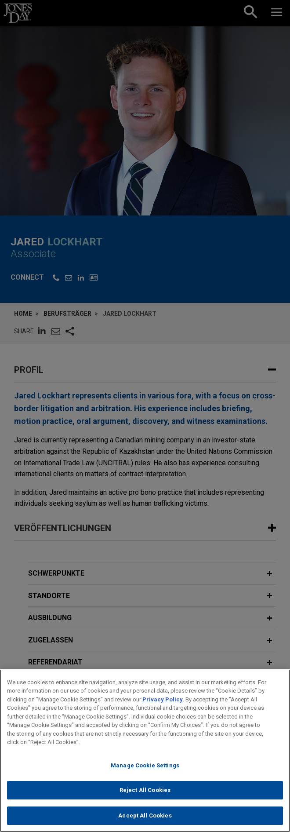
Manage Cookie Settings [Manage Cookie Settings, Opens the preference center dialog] (145, 771)
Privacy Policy (162, 705)
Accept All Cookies (144, 821)
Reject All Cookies (145, 796)
